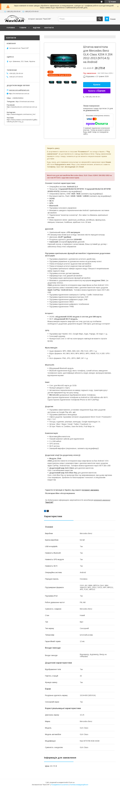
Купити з (96, 91)
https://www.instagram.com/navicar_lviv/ (21, 114)
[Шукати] (100, 19)
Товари (22, 28)
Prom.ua (71, 782)
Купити (96, 85)
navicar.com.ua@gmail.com (19, 90)
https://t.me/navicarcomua (25, 101)
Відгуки (36, 28)
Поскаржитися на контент (59, 785)
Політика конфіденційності (79, 785)
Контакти (49, 28)
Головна (11, 28)
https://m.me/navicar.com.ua (19, 93)
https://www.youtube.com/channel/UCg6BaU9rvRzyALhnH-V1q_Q (22, 121)
